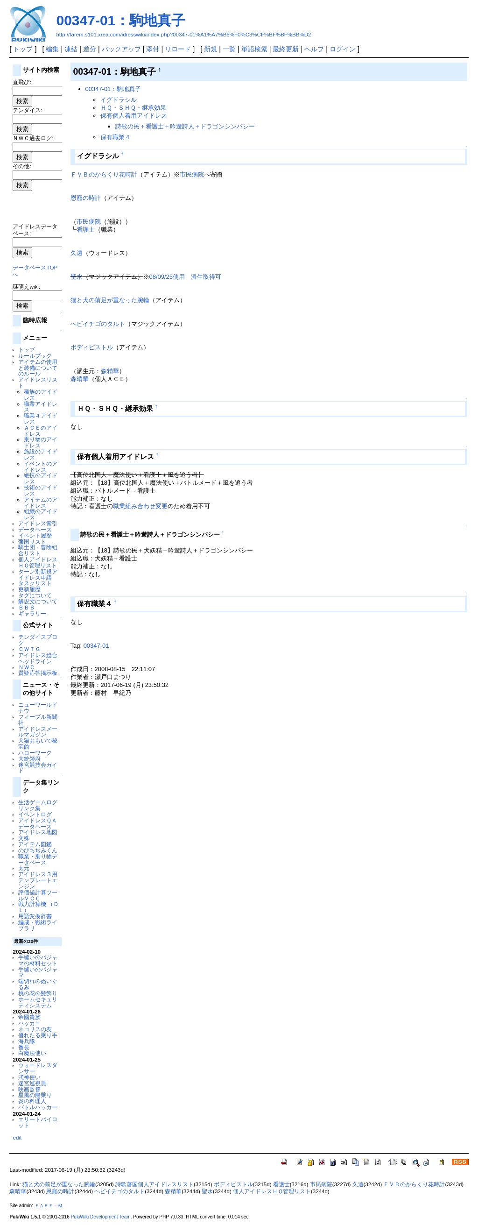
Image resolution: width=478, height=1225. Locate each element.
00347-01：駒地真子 (120, 20)
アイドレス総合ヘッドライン (37, 658)
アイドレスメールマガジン (37, 732)
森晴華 (79, 378)
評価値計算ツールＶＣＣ (37, 895)
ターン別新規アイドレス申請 (37, 574)
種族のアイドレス (40, 395)
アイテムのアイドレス (40, 502)
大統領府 (29, 759)
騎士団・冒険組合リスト (37, 550)
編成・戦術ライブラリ (37, 925)
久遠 (76, 252)
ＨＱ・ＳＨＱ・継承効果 (133, 107)
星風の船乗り (35, 1095)
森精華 (110, 371)
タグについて (35, 595)
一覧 (229, 49)
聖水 (76, 276)
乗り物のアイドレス (40, 442)
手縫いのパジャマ (37, 972)
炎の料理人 (32, 1101)
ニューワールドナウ (37, 707)
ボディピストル (91, 347)
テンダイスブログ (37, 640)
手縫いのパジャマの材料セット (37, 960)
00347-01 (96, 645)
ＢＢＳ (26, 607)
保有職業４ (115, 137)
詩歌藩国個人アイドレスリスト (154, 1184)
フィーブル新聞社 (37, 720)
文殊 (23, 838)
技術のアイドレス (40, 490)
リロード (178, 49)
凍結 (70, 49)
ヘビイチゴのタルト (97, 323)
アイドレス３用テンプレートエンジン (37, 880)
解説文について (37, 601)
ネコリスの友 (35, 1029)
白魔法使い (32, 1053)
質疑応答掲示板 (37, 673)
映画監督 (29, 1089)
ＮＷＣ (26, 667)
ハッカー (29, 1023)
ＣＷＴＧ (29, 649)
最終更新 (286, 49)
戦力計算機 (32, 904)
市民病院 (192, 174)
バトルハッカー (37, 1107)
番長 (23, 1047)
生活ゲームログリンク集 (37, 805)
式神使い (29, 1077)
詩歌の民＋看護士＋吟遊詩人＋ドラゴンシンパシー (185, 126)
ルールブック (35, 356)
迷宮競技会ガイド (37, 768)
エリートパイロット (37, 1122)
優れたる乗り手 (37, 1035)
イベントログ (35, 814)
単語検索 (254, 49)
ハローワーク (35, 753)
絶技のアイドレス (40, 478)
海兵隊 (26, 1041)
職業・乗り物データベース (37, 859)
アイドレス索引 (37, 523)
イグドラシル (118, 99)
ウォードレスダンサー (37, 1068)
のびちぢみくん (37, 850)
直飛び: (22, 82)
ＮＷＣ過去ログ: (33, 138)
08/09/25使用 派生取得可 (185, 276)
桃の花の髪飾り (37, 993)
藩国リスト (32, 541)
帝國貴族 (29, 1017)
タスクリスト (35, 583)
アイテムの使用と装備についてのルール (37, 368)
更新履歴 (29, 589)
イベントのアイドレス (40, 466)
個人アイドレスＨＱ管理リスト (37, 562)
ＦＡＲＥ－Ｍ (49, 1205)
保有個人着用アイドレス (133, 115)
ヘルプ (314, 49)
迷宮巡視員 (32, 1083)
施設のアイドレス (40, 454)
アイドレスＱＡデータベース (37, 823)
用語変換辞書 (35, 916)
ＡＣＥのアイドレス (40, 431)
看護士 (86, 229)
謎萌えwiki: (26, 286)
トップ (23, 49)
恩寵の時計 (85, 197)
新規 (210, 49)
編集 (52, 49)
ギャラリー (32, 613)
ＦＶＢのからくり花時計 (103, 174)
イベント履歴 (35, 535)
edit (17, 1137)
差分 (89, 49)
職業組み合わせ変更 (140, 506)
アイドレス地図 (37, 832)
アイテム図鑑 (35, 844)
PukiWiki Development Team (101, 1216)
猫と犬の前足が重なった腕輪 (109, 300)
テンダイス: (27, 110)
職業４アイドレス (40, 418)
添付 (152, 49)
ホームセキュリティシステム (37, 1002)
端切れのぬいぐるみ (37, 984)
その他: (22, 166)
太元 (23, 868)
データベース (35, 529)
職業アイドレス (40, 407)
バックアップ (121, 49)
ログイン (343, 49)
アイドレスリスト (37, 382)
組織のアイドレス (40, 514)
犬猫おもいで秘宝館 (37, 743)
